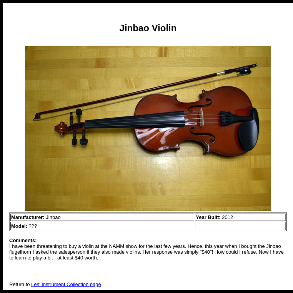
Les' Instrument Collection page (66, 284)
